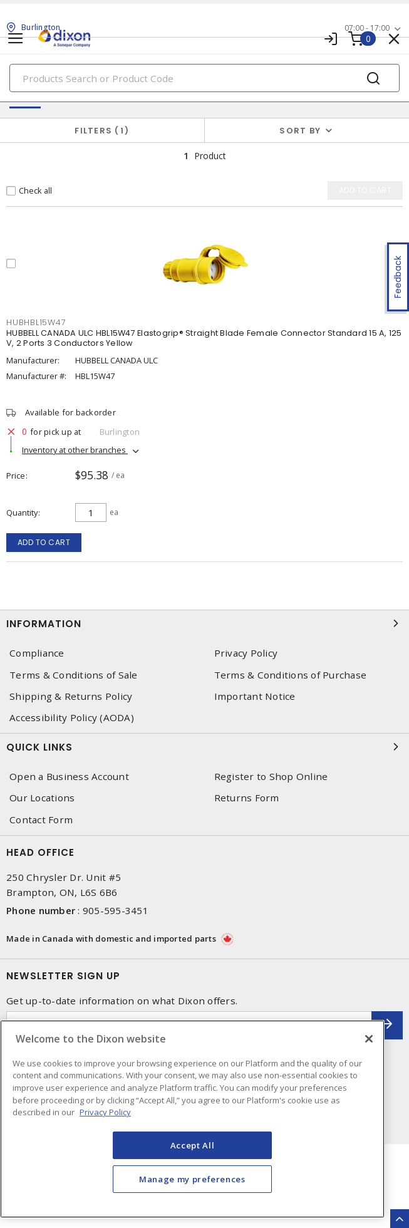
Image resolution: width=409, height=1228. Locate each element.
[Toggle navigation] (15, 38)
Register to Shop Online (271, 777)
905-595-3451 (115, 910)
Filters (102, 130)
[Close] (369, 1039)
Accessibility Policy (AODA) (71, 718)
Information (204, 623)
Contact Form (41, 820)
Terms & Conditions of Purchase (290, 675)
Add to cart (44, 542)
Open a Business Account (69, 777)
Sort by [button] (300, 130)
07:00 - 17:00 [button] (367, 28)
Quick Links (204, 747)
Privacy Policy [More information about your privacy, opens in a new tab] (105, 1112)
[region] (192, 1119)
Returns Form (246, 798)
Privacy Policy (246, 653)
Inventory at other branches (75, 449)
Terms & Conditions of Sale (73, 675)
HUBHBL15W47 (36, 322)
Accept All (192, 1145)
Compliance (37, 653)
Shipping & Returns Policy (70, 696)
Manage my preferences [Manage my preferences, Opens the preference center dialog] (192, 1179)
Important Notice (255, 696)
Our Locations (42, 798)
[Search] (204, 78)
